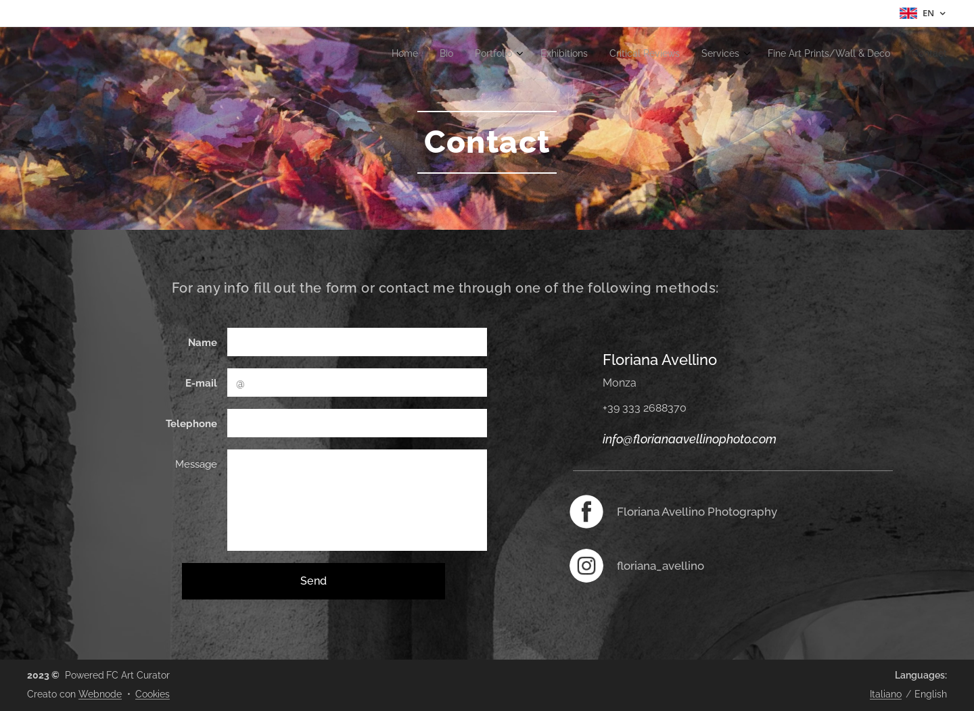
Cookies (152, 694)
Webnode (100, 694)
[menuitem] (786, 55)
